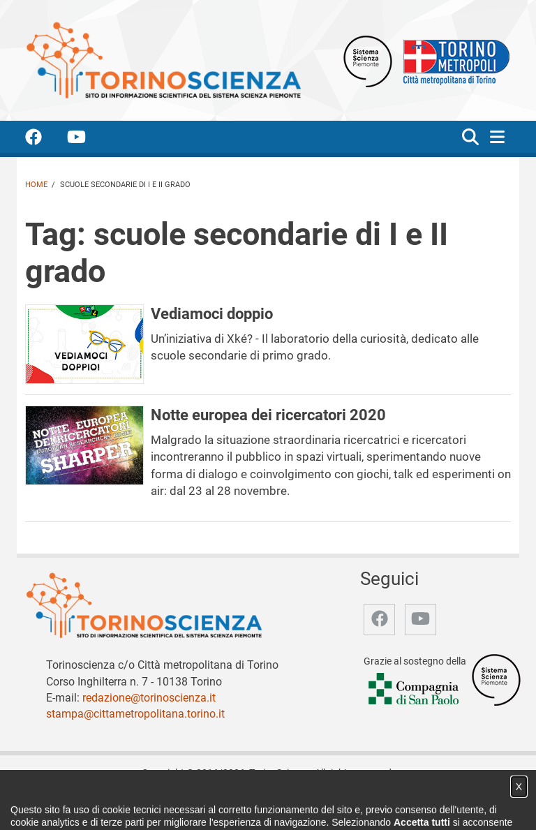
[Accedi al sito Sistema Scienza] (496, 679)
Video (202, 804)
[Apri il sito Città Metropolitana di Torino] (453, 60)
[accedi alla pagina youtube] (87, 139)
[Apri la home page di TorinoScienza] (163, 59)
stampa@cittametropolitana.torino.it (135, 713)
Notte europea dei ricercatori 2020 (268, 415)
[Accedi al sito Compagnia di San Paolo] (414, 689)
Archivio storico (299, 804)
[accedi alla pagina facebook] (44, 139)
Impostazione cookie (427, 804)
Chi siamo (119, 804)
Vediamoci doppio (212, 313)
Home (36, 184)
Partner (239, 804)
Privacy (358, 804)
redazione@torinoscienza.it (149, 697)
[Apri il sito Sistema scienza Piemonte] (367, 60)
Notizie (165, 804)
